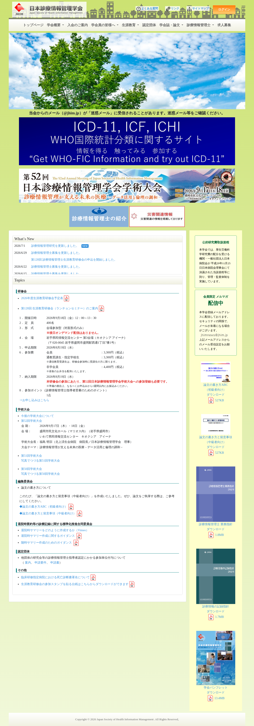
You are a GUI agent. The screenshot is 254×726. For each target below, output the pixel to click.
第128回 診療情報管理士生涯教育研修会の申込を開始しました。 (74, 259)
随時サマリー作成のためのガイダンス (47, 542)
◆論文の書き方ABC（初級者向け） (43, 506)
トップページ (33, 25)
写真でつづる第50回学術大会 (40, 473)
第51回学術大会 (31, 455)
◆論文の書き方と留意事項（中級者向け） (47, 513)
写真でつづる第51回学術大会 (40, 460)
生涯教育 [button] (129, 25)
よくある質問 (147, 9)
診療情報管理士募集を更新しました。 (56, 252)
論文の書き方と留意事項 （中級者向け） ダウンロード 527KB (215, 434)
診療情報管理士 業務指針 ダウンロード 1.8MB (215, 501)
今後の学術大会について (37, 416)
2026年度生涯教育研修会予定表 (42, 298)
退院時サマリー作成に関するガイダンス (48, 535)
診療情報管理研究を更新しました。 (55, 245)
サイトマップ (198, 9)
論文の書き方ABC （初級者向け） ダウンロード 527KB (216, 382)
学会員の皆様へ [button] (103, 25)
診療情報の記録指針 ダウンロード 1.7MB (215, 583)
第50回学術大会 (31, 469)
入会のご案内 (77, 25)
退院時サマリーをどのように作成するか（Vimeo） (55, 530)
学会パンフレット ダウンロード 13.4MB (215, 665)
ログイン (224, 9)
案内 (28, 562)
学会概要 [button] (54, 25)
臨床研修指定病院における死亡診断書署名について (55, 577)
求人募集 (224, 25)
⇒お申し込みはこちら (34, 400)
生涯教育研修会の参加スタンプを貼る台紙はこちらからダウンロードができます (74, 584)
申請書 (54, 562)
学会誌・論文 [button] (170, 25)
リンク (172, 9)
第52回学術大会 (31, 420)
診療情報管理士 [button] (199, 25)
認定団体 (149, 25)
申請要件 (40, 562)
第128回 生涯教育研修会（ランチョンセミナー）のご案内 (59, 308)
